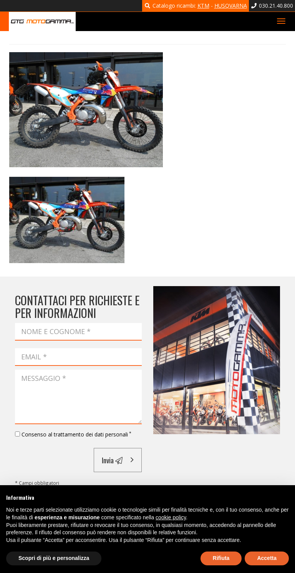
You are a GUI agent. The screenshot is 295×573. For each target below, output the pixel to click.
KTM (203, 5)
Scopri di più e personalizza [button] (53, 558)
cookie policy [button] (171, 517)
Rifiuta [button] (221, 558)
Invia (112, 459)
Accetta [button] (267, 558)
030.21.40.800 (272, 5)
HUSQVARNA (230, 5)
